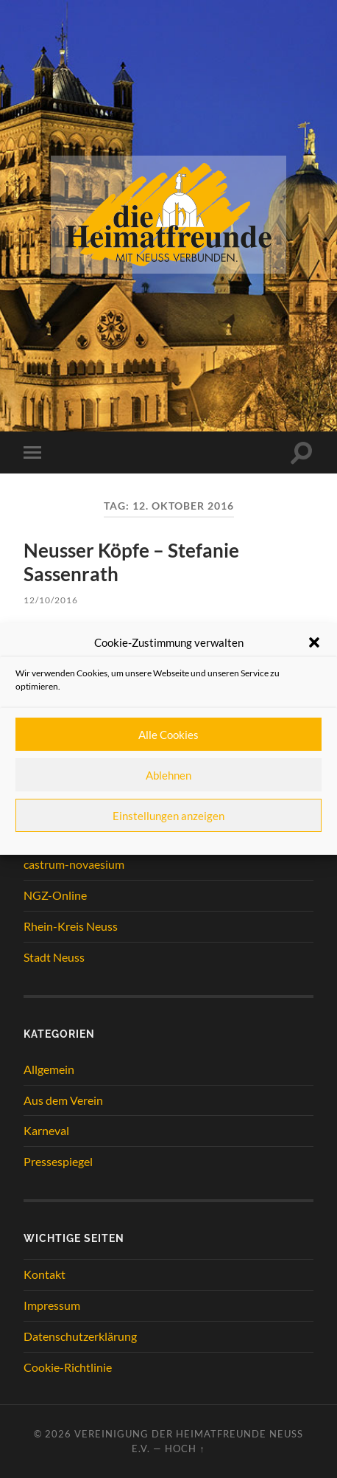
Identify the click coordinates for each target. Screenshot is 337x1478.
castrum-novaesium (74, 864)
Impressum (52, 1305)
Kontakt (44, 1274)
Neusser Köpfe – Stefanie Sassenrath (131, 562)
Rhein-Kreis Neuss (71, 926)
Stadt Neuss (54, 957)
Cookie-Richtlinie (68, 1367)
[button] (314, 642)
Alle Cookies (168, 734)
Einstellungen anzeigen (168, 815)
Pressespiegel (58, 1161)
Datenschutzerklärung (80, 1336)
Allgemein (49, 1069)
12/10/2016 (51, 600)
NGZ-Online (55, 895)
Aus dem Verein (63, 1100)
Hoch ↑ (185, 1448)
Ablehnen (168, 775)
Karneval (46, 1130)
